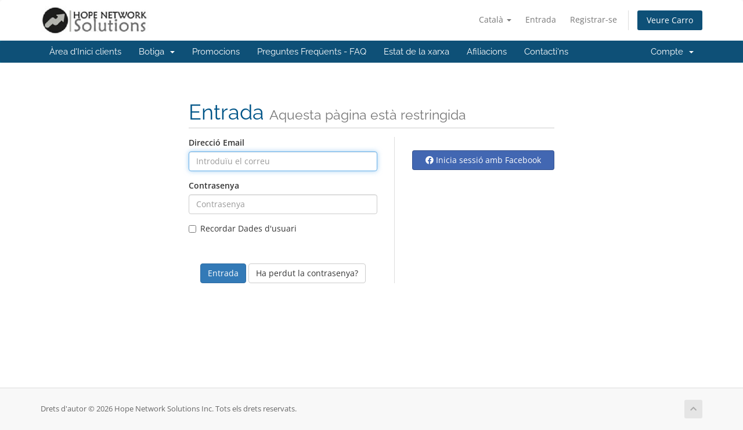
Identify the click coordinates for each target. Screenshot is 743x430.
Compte (672, 51)
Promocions (216, 51)
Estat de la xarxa (416, 51)
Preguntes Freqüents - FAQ (311, 51)
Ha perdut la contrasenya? (307, 273)
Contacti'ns (546, 51)
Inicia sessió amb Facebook (483, 159)
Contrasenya (214, 185)
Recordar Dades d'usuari (243, 228)
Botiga (157, 51)
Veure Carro (670, 20)
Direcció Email (216, 142)
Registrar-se (593, 19)
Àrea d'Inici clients (85, 51)
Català (495, 19)
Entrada (540, 19)
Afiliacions (487, 51)
